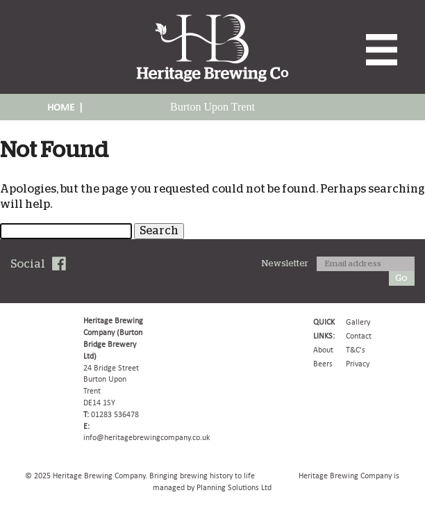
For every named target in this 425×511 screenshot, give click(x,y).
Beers (323, 363)
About (323, 350)
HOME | (65, 107)
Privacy (357, 363)
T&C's (355, 350)
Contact (359, 336)
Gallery (358, 322)
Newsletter (285, 263)
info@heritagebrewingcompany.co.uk (146, 437)
